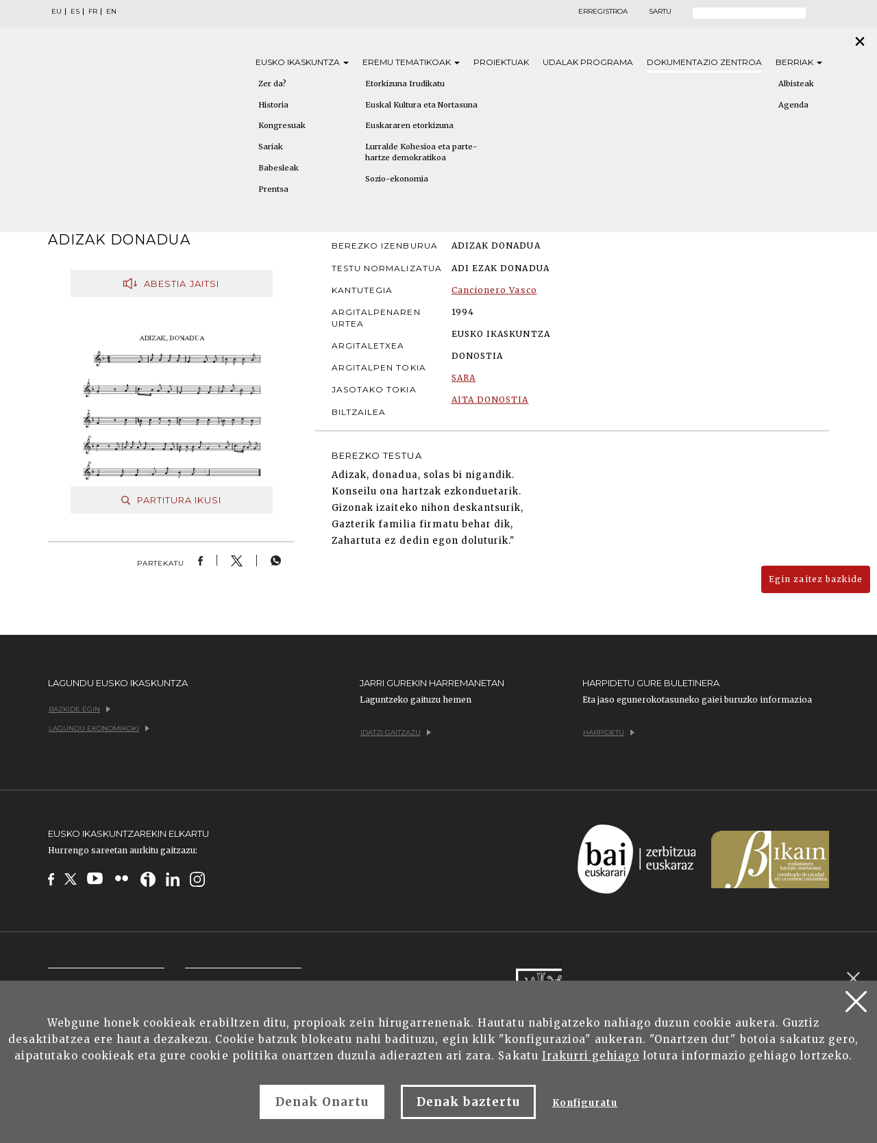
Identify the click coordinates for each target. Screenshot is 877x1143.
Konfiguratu (584, 1103)
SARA (463, 378)
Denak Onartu (322, 1101)
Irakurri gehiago (591, 1055)
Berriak (799, 62)
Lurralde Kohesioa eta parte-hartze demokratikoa (421, 152)
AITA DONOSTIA (490, 399)
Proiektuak (501, 62)
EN (111, 11)
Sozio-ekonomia (396, 179)
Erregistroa (603, 11)
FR (92, 11)
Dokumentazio (704, 62)
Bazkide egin (79, 709)
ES (75, 11)
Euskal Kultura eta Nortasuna (421, 105)
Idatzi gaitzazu (395, 732)
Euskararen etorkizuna (409, 125)
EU (56, 11)
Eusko (302, 62)
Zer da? (272, 83)
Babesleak (278, 168)
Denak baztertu (468, 1101)
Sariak (270, 146)
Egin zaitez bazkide (816, 579)
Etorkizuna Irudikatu (405, 83)
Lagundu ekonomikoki (99, 728)
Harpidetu (608, 732)
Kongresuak (282, 125)
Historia (273, 105)
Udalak (588, 62)
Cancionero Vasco (494, 290)
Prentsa (273, 189)
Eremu (411, 62)
